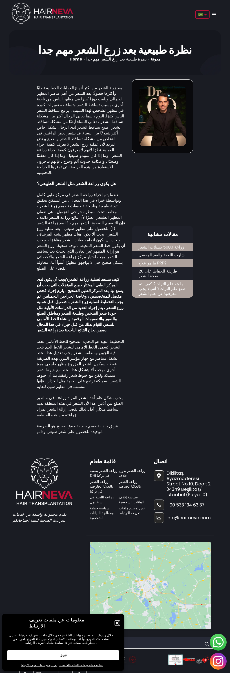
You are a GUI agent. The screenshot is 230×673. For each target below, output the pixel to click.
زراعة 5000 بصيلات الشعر (161, 247)
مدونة (155, 59)
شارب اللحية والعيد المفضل (162, 255)
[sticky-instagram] (218, 661)
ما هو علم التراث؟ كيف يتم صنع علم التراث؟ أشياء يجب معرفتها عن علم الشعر (162, 288)
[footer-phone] (182, 505)
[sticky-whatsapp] (218, 642)
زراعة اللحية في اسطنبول (102, 500)
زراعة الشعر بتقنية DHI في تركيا (103, 473)
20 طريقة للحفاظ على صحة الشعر (158, 273)
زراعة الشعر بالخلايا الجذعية (130, 484)
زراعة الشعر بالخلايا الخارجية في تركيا (101, 486)
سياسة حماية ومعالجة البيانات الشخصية (81, 665)
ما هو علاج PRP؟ (152, 263)
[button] (117, 623)
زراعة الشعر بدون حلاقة (132, 473)
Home (76, 59)
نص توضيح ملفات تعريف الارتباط (39, 665)
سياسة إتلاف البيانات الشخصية (131, 500)
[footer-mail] (182, 517)
